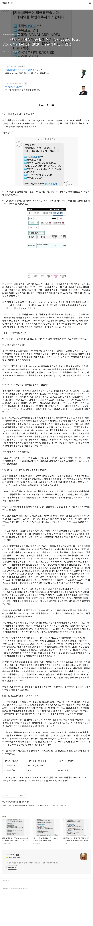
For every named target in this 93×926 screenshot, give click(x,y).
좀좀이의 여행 (7, 3)
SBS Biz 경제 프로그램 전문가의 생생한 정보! (23, 90)
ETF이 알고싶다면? (13, 87)
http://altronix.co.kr (13, 66)
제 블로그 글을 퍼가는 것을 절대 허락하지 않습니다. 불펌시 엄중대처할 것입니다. (34, 895)
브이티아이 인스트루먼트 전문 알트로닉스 (24, 70)
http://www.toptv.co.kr (14, 83)
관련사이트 (5, 913)
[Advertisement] (46, 803)
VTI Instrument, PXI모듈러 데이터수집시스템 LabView (27, 73)
